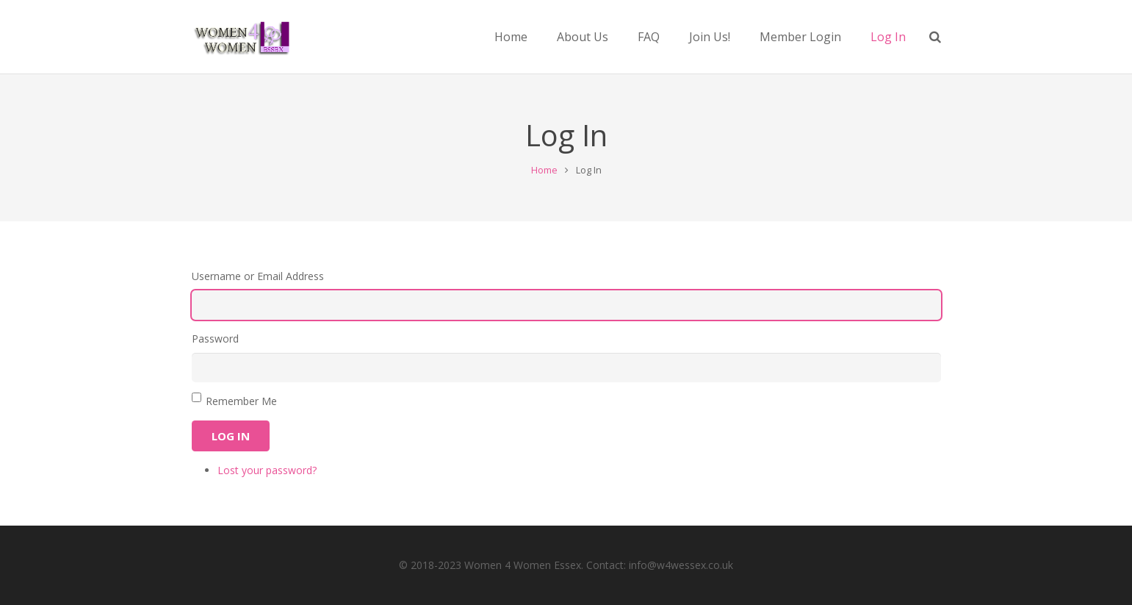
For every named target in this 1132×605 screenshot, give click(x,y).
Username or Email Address (258, 276)
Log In (231, 436)
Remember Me (241, 401)
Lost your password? (267, 470)
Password (215, 339)
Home (544, 170)
